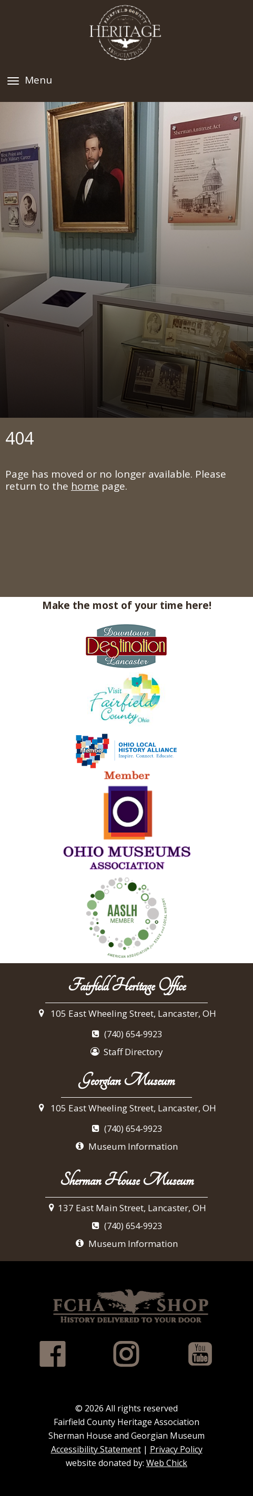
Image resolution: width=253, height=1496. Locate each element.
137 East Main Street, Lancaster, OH (126, 1208)
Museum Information (126, 1146)
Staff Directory (126, 1052)
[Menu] (13, 81)
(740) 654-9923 (127, 1034)
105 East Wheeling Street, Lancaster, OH (126, 1013)
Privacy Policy (176, 1449)
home (85, 486)
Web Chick (166, 1463)
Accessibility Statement (96, 1449)
